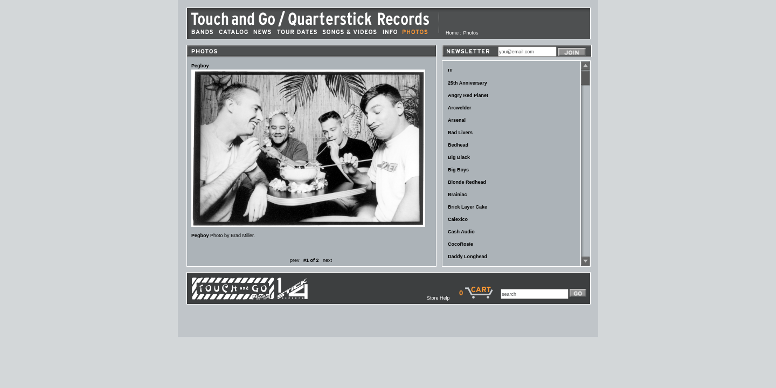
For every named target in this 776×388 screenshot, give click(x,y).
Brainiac (457, 194)
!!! (450, 70)
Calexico (458, 219)
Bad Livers (460, 132)
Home (452, 33)
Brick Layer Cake (467, 207)
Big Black (459, 157)
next (327, 260)
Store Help (443, 298)
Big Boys (458, 169)
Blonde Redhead (467, 182)
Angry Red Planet (468, 95)
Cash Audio (461, 231)
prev (295, 260)
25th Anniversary (467, 83)
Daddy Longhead (467, 256)
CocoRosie (460, 244)
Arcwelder (460, 107)
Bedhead (458, 145)
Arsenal (457, 120)
